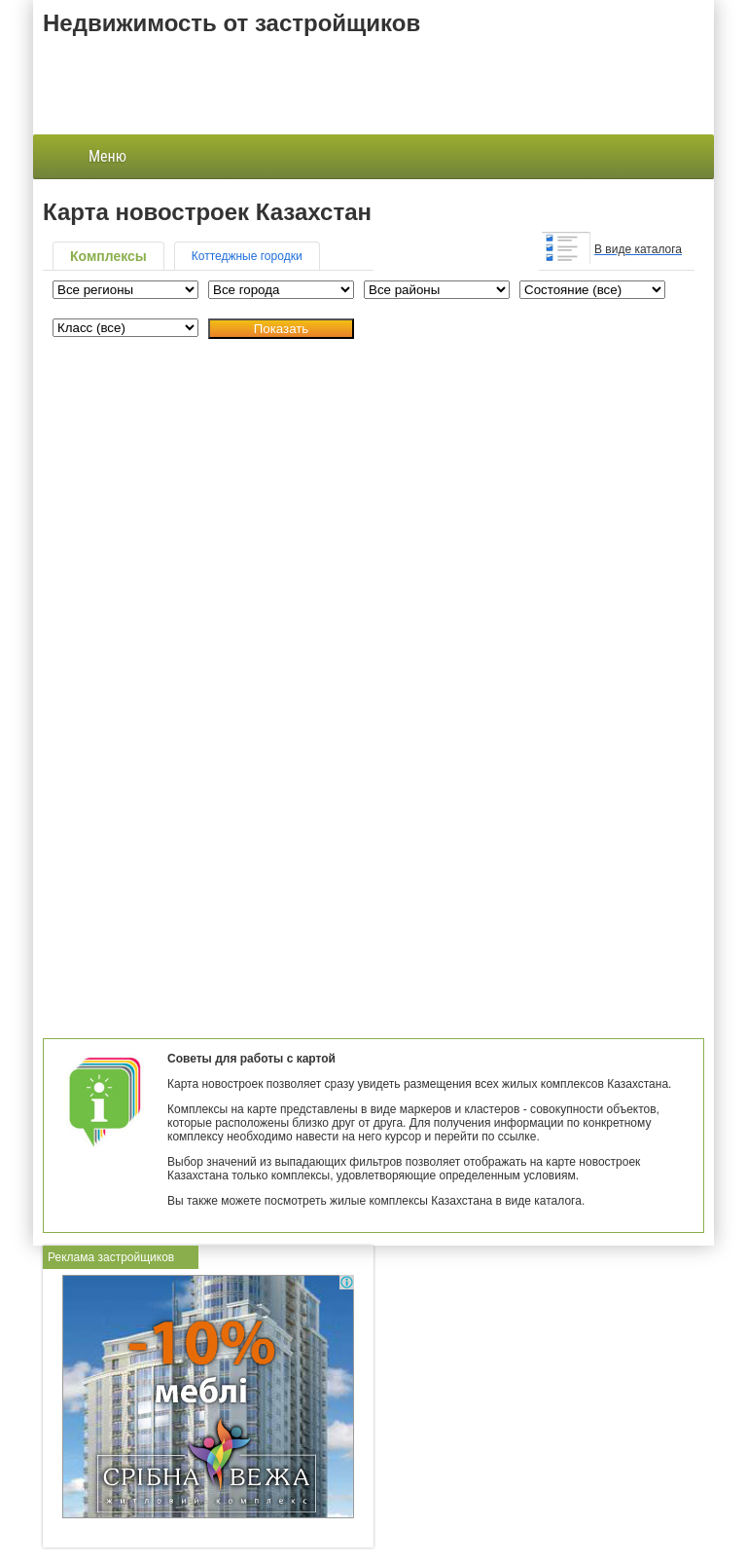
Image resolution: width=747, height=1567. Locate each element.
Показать (281, 328)
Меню (91, 157)
